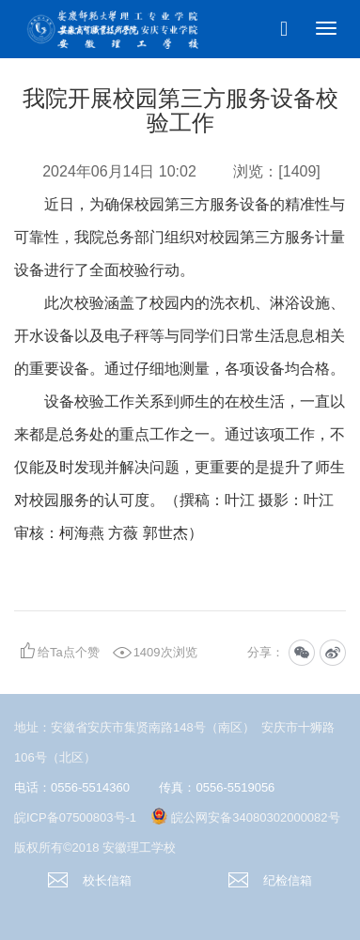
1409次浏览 (165, 652)
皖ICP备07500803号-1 (75, 817)
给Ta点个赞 (69, 652)
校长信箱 (90, 880)
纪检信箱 (270, 880)
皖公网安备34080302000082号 (255, 817)
